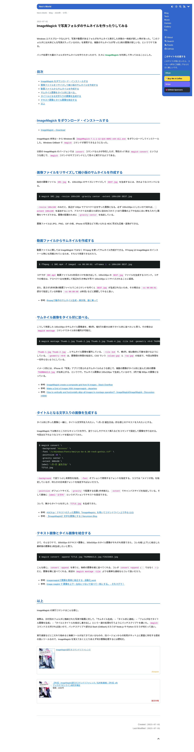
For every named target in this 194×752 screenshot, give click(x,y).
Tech (166, 16)
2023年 (58, 13)
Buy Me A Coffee (175, 79)
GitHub (170, 49)
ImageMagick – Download (53, 130)
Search (170, 41)
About (170, 37)
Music (167, 20)
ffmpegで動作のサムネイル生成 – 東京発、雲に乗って (72, 300)
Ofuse (168, 73)
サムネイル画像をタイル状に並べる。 (59, 92)
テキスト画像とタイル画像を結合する (59, 100)
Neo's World (45, 6)
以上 (43, 104)
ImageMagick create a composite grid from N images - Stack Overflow (80, 385)
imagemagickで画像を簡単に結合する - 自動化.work (71, 580)
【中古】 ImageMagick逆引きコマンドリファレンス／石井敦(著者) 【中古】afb (85, 683)
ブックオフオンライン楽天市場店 (66, 685)
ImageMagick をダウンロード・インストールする (64, 81)
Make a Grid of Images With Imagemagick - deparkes (72, 388)
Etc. (166, 30)
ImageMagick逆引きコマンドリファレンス (73, 650)
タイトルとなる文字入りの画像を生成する (61, 96)
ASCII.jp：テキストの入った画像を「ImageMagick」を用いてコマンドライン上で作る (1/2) (90, 512)
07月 (65, 13)
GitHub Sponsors (175, 90)
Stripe (168, 84)
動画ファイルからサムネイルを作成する (60, 89)
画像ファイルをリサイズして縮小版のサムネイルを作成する (69, 85)
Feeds (170, 45)
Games (167, 23)
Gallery (167, 26)
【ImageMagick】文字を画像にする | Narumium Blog (72, 516)
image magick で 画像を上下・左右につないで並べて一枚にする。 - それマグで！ (85, 584)
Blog (166, 13)
